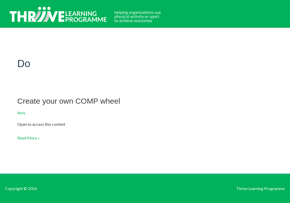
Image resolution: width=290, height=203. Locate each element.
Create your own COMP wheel (68, 101)
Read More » (28, 138)
